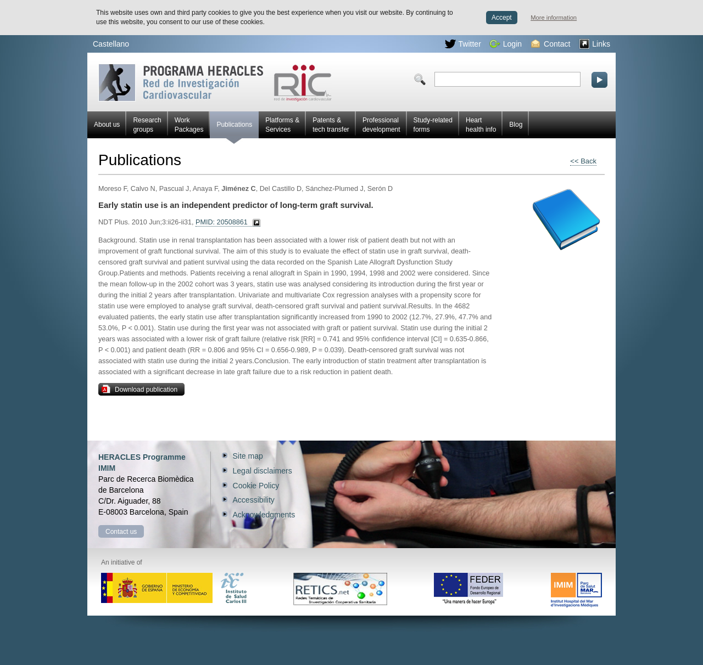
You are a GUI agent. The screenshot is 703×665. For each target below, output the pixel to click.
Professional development (381, 124)
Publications (234, 129)
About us (107, 124)
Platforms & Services (282, 124)
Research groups (147, 124)
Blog (515, 124)
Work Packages (189, 124)
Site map (248, 456)
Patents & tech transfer (331, 124)
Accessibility (254, 499)
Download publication (139, 389)
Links (594, 43)
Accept (502, 17)
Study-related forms (433, 124)
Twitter (463, 44)
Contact (550, 44)
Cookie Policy (256, 485)
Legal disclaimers (262, 470)
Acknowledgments (264, 514)
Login (505, 44)
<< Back (583, 161)
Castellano (111, 44)
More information (554, 17)
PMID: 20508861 (222, 222)
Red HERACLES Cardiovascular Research (215, 83)
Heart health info (481, 124)
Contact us (121, 532)
